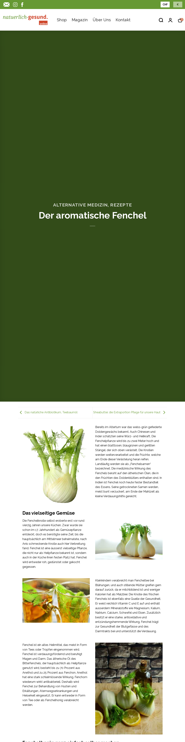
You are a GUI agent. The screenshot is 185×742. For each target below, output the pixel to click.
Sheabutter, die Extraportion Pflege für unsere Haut (130, 412)
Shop (62, 19)
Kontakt (123, 19)
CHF (165, 4)
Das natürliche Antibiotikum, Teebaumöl (48, 412)
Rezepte (121, 205)
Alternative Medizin (80, 205)
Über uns (102, 19)
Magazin (80, 19)
